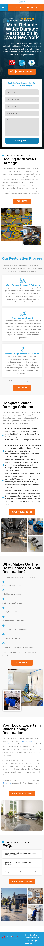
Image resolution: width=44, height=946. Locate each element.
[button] (3, 7)
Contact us (7, 783)
